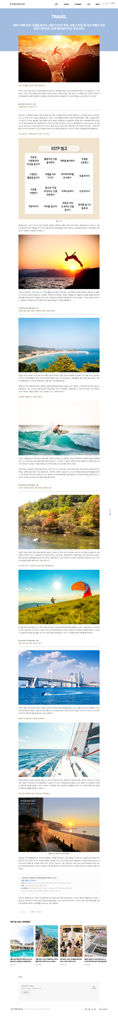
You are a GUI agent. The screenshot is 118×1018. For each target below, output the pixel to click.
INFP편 (24, 118)
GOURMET (78, 4)
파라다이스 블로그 (28, 986)
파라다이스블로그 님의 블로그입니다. (32, 988)
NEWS (98, 4)
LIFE (88, 4)
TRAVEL (66, 4)
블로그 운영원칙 (103, 1009)
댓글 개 (20, 977)
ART (56, 4)
